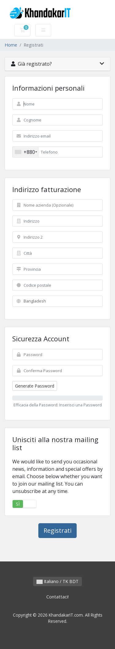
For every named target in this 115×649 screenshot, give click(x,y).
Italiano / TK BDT (57, 581)
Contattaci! (57, 597)
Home (11, 45)
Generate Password (34, 386)
